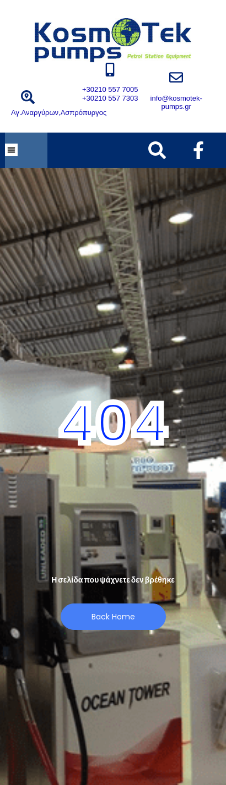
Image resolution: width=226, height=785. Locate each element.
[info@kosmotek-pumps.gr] (176, 77)
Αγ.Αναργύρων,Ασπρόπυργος (58, 112)
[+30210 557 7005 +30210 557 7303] (110, 69)
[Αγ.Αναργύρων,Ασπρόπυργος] (28, 97)
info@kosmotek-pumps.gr (176, 102)
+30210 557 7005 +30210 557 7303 (110, 93)
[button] (11, 150)
